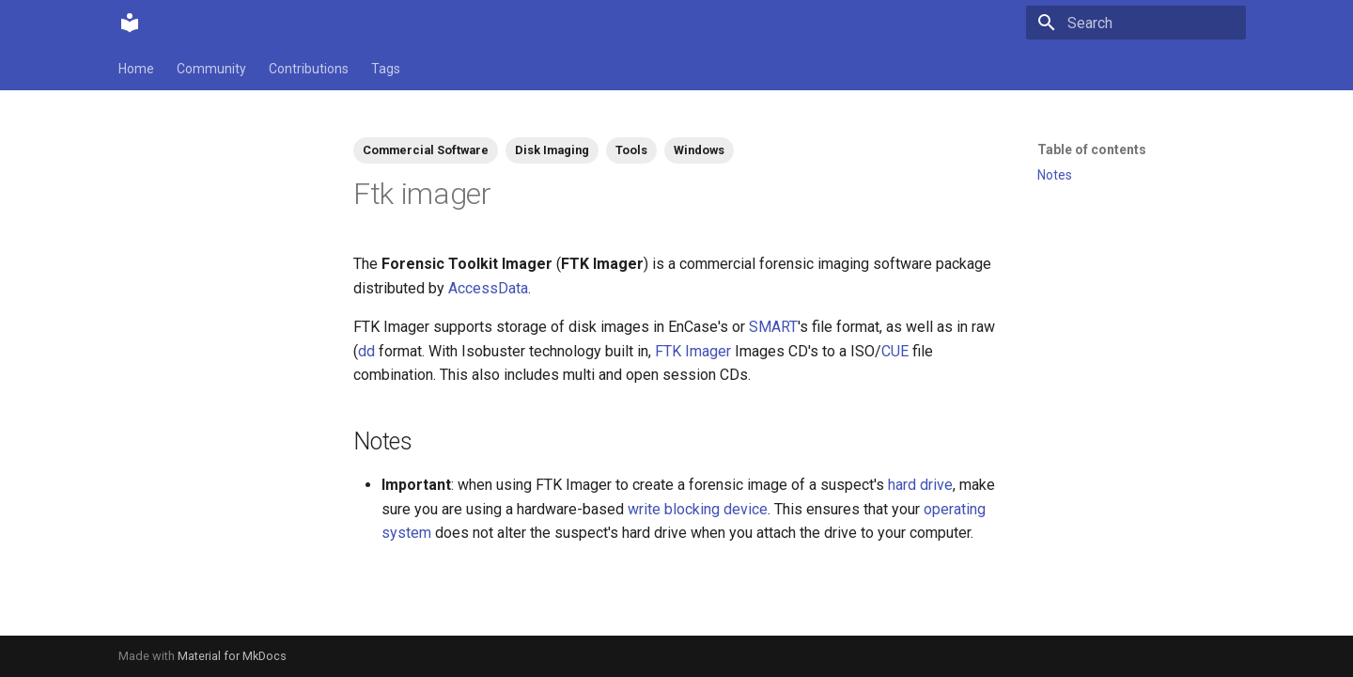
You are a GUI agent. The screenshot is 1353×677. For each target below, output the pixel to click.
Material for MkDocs (232, 656)
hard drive (920, 485)
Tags (385, 68)
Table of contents (1091, 149)
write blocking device (698, 509)
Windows (699, 150)
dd (366, 351)
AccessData (488, 288)
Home (136, 68)
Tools (631, 150)
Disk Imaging (552, 150)
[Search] (1136, 22)
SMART (773, 327)
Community (211, 68)
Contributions (309, 68)
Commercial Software (426, 150)
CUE (895, 351)
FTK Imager (693, 351)
